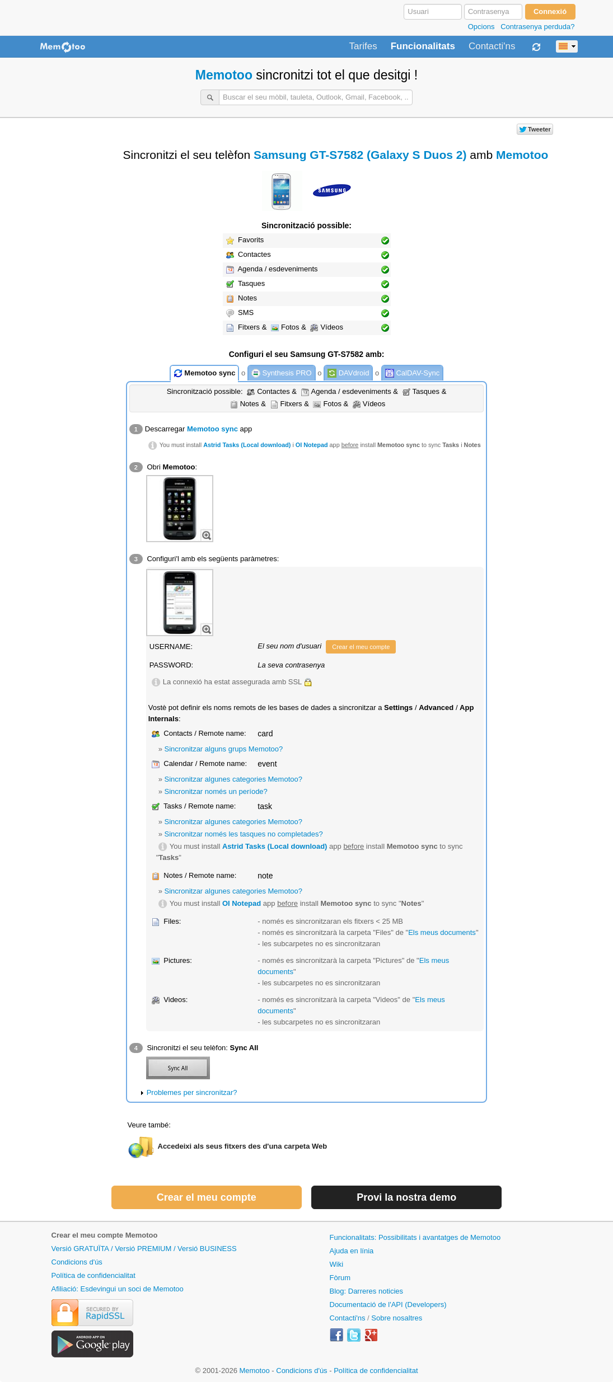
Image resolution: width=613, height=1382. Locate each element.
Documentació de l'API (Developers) (388, 1304)
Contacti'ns (492, 46)
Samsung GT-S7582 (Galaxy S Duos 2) (360, 154)
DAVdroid (348, 373)
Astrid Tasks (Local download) (247, 444)
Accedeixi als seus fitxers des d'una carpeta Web (242, 1146)
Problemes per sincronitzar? (192, 1092)
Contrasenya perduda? (537, 26)
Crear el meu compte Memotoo (105, 1235)
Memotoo (223, 75)
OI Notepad (312, 444)
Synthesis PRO (281, 373)
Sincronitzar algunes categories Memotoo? (233, 779)
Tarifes (363, 46)
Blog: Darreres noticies (367, 1291)
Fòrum (340, 1277)
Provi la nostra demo (406, 1197)
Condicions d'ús (77, 1262)
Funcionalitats (423, 46)
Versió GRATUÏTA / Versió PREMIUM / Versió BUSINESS (144, 1248)
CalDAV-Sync (412, 373)
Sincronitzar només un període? (216, 791)
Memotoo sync (205, 373)
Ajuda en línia (352, 1251)
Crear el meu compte (361, 646)
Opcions (481, 26)
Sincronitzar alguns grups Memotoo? (224, 749)
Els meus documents (442, 932)
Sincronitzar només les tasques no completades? (244, 834)
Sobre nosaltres (396, 1318)
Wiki (337, 1264)
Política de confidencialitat (93, 1275)
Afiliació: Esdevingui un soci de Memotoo (118, 1289)
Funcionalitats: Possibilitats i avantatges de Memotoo (415, 1237)
